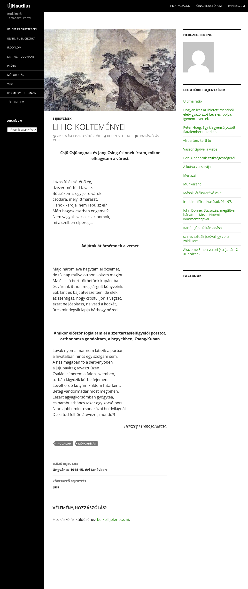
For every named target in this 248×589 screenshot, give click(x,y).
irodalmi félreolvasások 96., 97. (207, 201)
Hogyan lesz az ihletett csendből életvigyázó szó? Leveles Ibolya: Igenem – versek (208, 114)
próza (11, 65)
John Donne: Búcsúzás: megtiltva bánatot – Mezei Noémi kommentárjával (209, 214)
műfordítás (87, 443)
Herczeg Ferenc (119, 136)
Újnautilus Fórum (209, 6)
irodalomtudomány (21, 93)
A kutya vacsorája (197, 166)
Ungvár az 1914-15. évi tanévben (110, 466)
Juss (110, 483)
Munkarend (192, 184)
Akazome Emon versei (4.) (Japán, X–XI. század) (211, 251)
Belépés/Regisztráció (22, 29)
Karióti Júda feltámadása (202, 227)
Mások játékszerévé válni (203, 193)
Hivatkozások (180, 6)
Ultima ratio (192, 101)
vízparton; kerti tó (197, 140)
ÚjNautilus (19, 6)
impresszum (236, 6)
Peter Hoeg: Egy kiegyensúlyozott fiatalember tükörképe (209, 129)
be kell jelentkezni (113, 519)
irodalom (64, 443)
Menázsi (189, 175)
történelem (15, 102)
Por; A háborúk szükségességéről (209, 158)
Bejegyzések (62, 119)
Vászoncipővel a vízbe (200, 149)
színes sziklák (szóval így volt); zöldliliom (206, 238)
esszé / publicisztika (21, 38)
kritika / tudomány (20, 56)
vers (10, 84)
